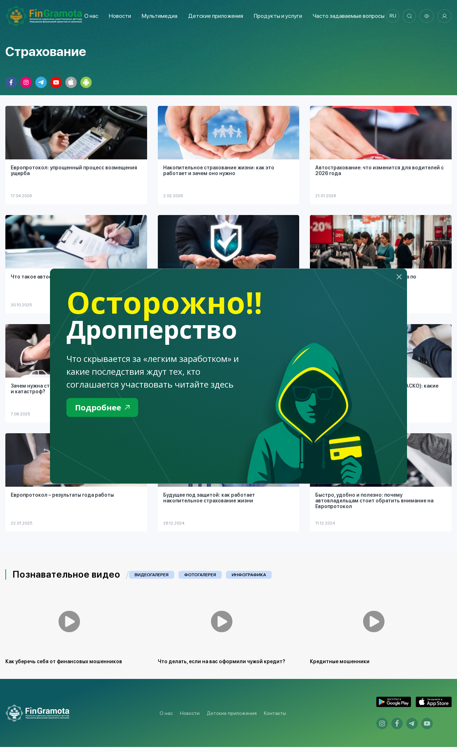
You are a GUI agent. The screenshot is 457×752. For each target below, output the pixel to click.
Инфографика (249, 575)
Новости (118, 15)
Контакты (275, 718)
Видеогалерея (152, 575)
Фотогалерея (200, 575)
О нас (90, 15)
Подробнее (104, 408)
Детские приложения (232, 718)
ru (391, 16)
